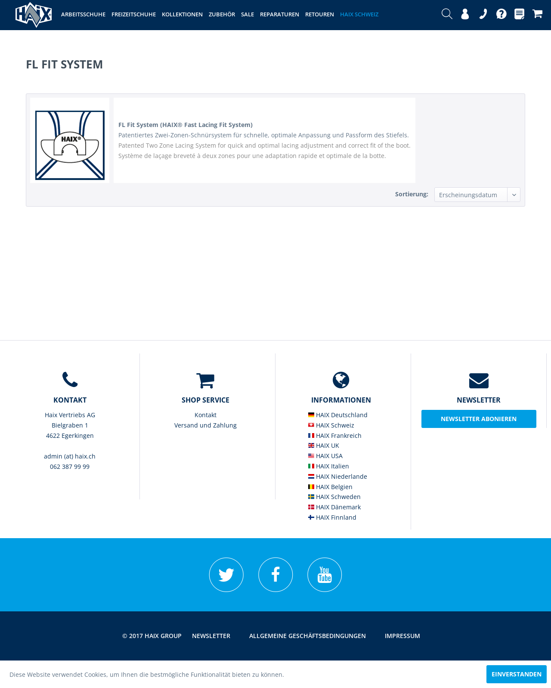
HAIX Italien (328, 466)
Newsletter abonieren (479, 419)
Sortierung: (411, 194)
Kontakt (206, 415)
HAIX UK (323, 445)
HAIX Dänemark (334, 507)
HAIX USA (325, 456)
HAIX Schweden (334, 497)
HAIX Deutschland (338, 415)
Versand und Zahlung (205, 425)
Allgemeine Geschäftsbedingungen (307, 636)
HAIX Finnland (332, 517)
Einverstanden (517, 674)
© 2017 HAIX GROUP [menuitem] (152, 636)
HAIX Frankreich (335, 435)
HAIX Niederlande (337, 476)
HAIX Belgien (330, 487)
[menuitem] (447, 15)
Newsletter (211, 636)
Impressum (402, 636)
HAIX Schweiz (331, 425)
